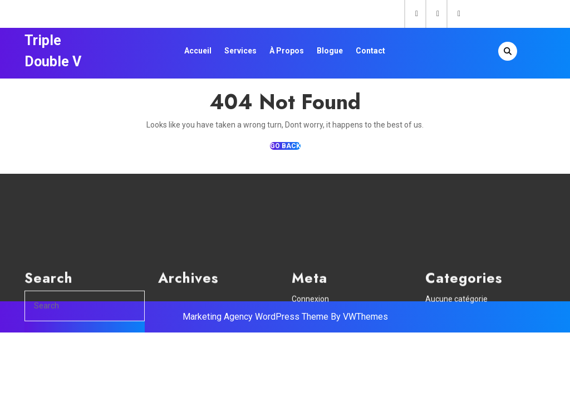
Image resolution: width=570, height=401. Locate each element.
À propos (286, 50)
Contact (370, 50)
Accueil (198, 50)
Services (240, 50)
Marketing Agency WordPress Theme (255, 316)
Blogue (330, 50)
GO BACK (285, 146)
